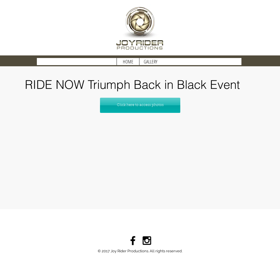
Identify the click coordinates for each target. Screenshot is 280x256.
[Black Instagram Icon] (147, 241)
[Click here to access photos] (140, 105)
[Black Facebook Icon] (133, 241)
